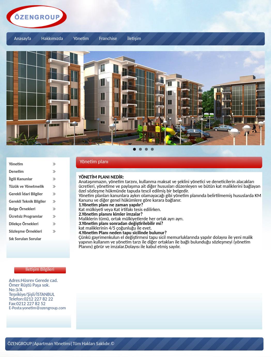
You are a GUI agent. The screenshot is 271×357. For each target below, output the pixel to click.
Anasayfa (22, 38)
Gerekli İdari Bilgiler (26, 193)
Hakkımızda (52, 38)
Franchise (108, 38)
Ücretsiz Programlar (26, 216)
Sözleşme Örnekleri (25, 231)
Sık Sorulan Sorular (25, 238)
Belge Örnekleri (22, 208)
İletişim (134, 38)
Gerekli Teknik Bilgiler (27, 201)
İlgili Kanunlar (21, 178)
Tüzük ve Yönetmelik (26, 186)
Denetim (16, 171)
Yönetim (81, 38)
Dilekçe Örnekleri (23, 223)
